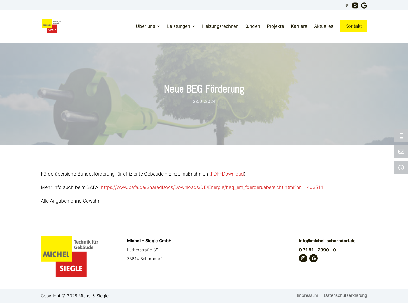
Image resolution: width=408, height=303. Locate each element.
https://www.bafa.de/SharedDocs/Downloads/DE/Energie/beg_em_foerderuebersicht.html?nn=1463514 (212, 187)
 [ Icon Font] (401, 151)
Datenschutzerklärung (345, 295)
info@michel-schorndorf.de (327, 240)
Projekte (275, 26)
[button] (11, 291)
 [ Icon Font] (401, 135)
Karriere (299, 26)
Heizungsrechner (220, 26)
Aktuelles (323, 26)
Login (345, 5)
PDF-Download (227, 174)
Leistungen (178, 26)
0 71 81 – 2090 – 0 (317, 249)
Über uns (145, 26)
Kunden (252, 26)
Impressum (307, 295)
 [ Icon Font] (401, 168)
